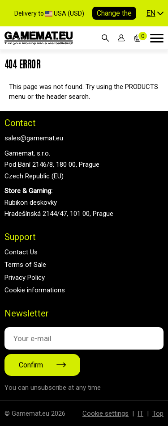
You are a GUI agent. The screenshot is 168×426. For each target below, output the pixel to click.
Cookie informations (34, 290)
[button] (155, 13)
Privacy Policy (24, 278)
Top (158, 413)
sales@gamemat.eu (33, 138)
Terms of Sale (25, 265)
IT (140, 413)
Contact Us (21, 252)
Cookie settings (105, 413)
